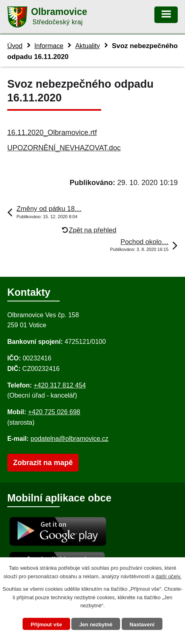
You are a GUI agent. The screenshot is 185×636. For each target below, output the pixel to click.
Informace (48, 45)
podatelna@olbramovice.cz (69, 438)
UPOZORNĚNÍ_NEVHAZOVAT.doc (64, 148)
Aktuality (87, 45)
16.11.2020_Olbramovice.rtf (52, 132)
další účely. (168, 576)
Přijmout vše (46, 624)
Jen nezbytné (95, 624)
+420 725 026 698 (54, 412)
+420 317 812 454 (59, 385)
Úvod (15, 45)
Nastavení (142, 624)
